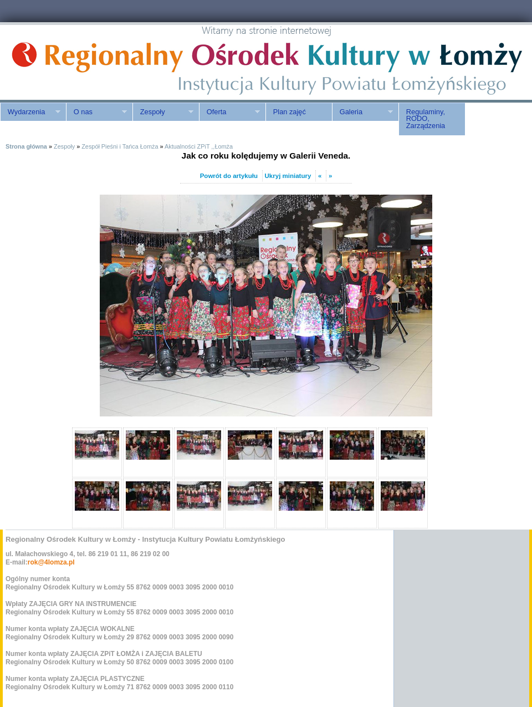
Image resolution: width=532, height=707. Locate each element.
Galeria (362, 112)
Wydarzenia (30, 112)
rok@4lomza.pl (51, 562)
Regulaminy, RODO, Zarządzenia (425, 119)
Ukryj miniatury (288, 175)
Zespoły (162, 112)
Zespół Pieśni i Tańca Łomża (119, 146)
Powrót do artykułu (229, 175)
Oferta (229, 112)
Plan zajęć (289, 112)
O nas (96, 112)
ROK (94, 62)
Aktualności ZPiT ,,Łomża (199, 146)
